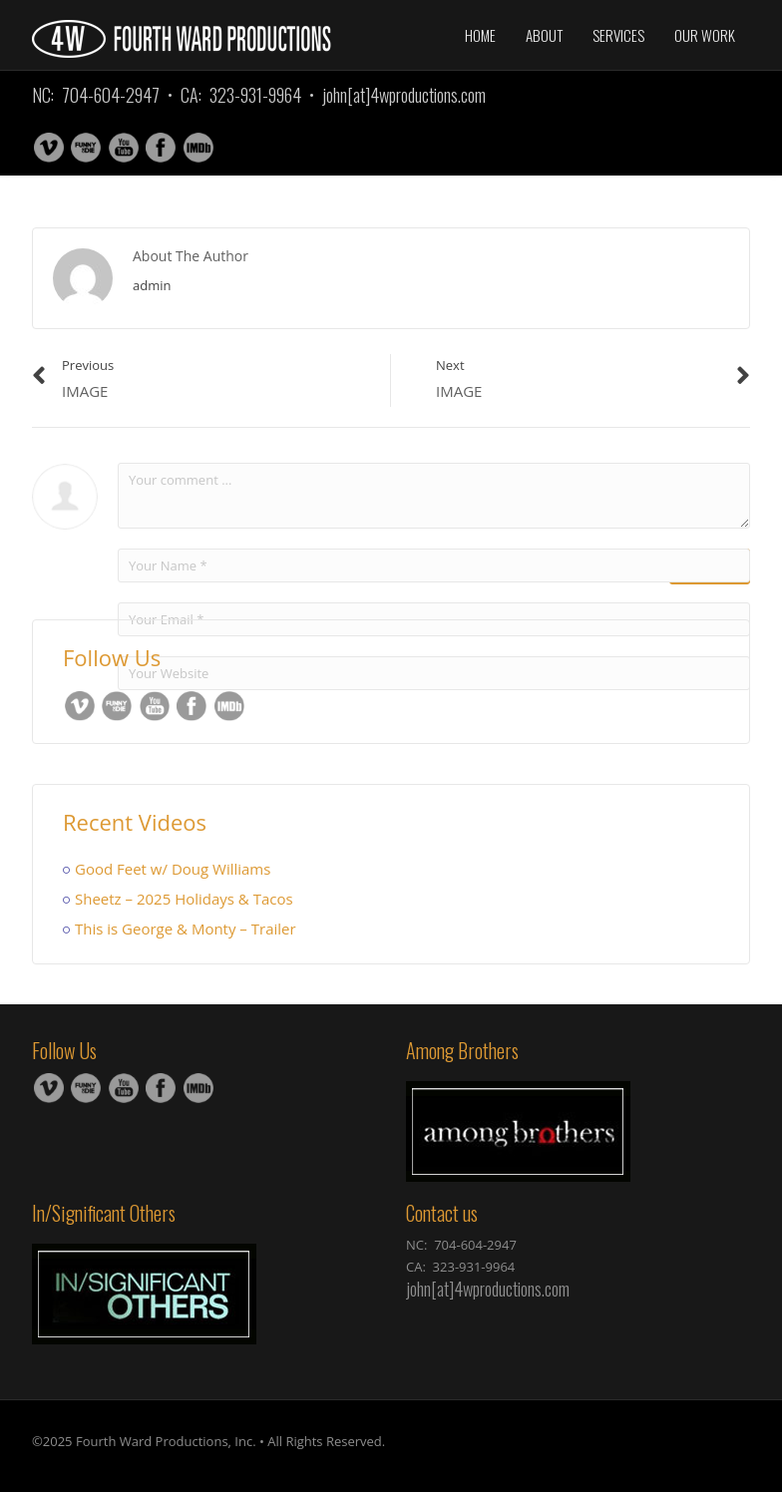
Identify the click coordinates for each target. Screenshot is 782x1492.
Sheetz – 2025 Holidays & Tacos (184, 899)
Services (618, 35)
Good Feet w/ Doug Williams (172, 869)
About (544, 35)
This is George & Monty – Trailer (185, 928)
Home (480, 35)
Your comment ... (434, 496)
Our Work (704, 35)
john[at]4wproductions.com (404, 95)
